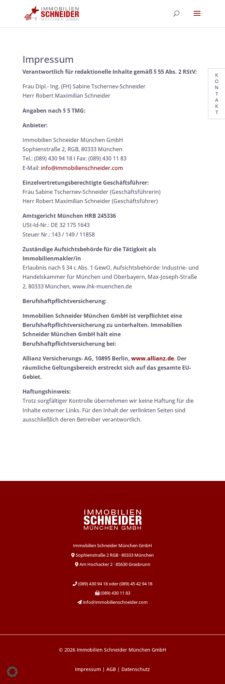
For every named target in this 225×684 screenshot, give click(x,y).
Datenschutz (135, 669)
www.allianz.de (152, 358)
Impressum (88, 669)
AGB (111, 669)
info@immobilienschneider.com (82, 168)
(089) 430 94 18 (92, 584)
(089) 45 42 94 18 (135, 584)
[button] (12, 671)
